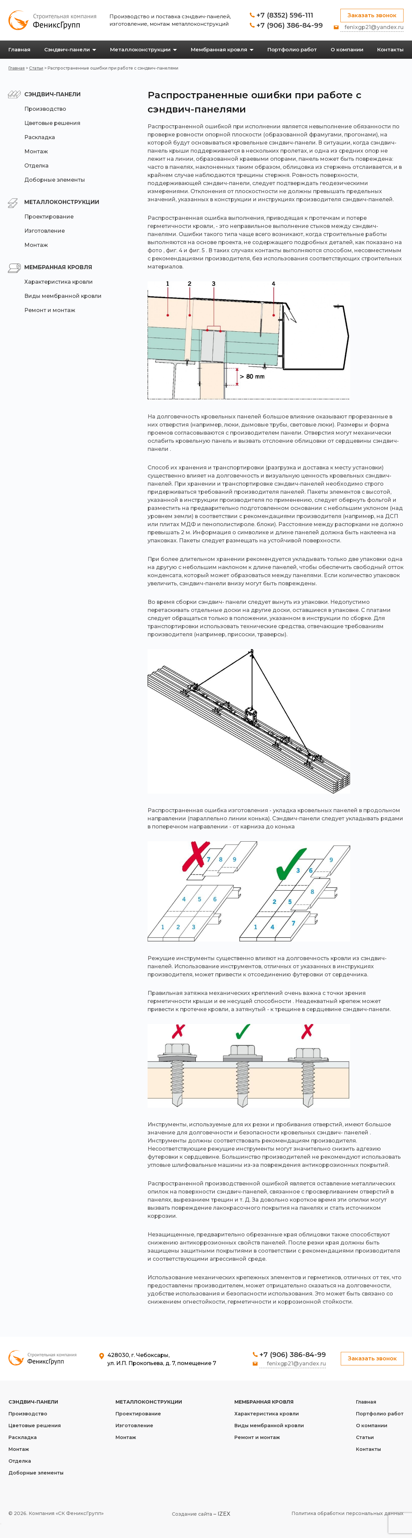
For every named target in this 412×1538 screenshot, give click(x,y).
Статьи (36, 68)
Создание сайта (192, 1514)
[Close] (0, 1523)
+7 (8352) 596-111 (284, 15)
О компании (371, 1425)
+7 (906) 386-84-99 (289, 25)
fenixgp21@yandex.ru (374, 27)
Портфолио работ (380, 1414)
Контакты (368, 1449)
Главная (16, 68)
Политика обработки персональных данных (347, 1513)
